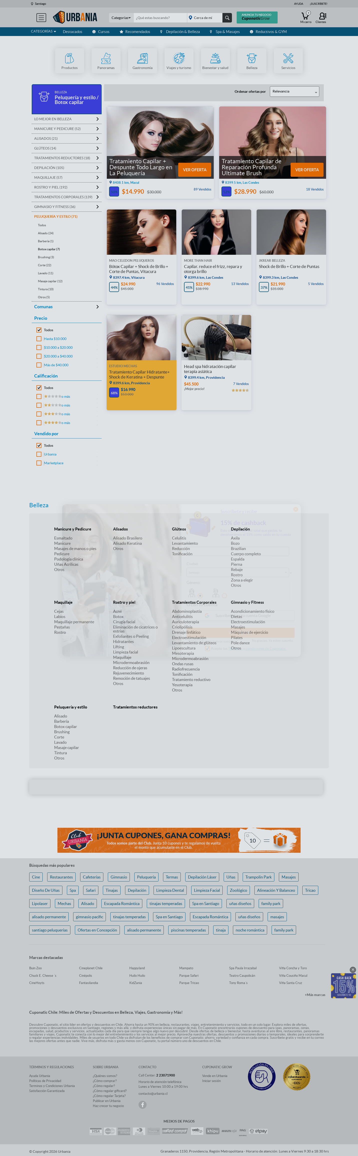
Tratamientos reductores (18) (62, 158)
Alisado (60, 716)
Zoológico (238, 890)
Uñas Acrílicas (66, 564)
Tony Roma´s (238, 983)
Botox (118, 616)
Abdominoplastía (187, 611)
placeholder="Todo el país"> (208, 17)
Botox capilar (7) (49, 249)
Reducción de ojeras (130, 668)
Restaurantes (61, 877)
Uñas (230, 877)
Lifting (118, 646)
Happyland (137, 968)
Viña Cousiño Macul (293, 976)
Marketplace (53, 463)
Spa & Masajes (225, 32)
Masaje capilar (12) (50, 281)
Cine (36, 877)
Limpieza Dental (170, 890)
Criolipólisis (182, 627)
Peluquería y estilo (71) (55, 216)
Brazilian (238, 548)
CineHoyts (36, 983)
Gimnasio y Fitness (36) (54, 207)
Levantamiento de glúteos (194, 642)
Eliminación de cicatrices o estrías (135, 629)
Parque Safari (188, 976)
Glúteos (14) (45, 148)
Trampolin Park (258, 877)
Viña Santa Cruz (290, 983)
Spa (73, 890)
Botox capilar (65, 726)
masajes (277, 916)
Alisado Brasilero (127, 538)
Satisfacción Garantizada (47, 1091)
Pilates (237, 637)
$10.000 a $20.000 (58, 348)
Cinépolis (85, 976)
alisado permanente (49, 916)
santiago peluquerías (50, 930)
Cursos (101, 32)
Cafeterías (92, 877)
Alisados (120, 529)
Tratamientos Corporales (194, 602)
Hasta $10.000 (55, 339)
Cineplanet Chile (91, 968)
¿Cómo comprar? (105, 1081)
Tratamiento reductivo (191, 679)
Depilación (240, 529)
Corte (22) (44, 265)
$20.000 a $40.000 (58, 356)
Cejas (59, 611)
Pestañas (62, 627)
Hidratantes (123, 641)
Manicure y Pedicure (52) (57, 129)
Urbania (50, 454)
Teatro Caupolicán (242, 976)
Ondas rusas (182, 664)
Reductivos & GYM (268, 32)
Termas (172, 877)
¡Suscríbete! (319, 3)
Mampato (186, 968)
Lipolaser (40, 903)
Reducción (181, 548)
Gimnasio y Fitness (247, 602)
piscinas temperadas (188, 930)
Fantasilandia (88, 983)
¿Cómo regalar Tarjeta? (109, 1096)
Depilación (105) (49, 168)
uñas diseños (240, 903)
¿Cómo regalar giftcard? (110, 1091)
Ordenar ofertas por (250, 92)
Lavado (60, 742)
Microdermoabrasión (131, 662)
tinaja (221, 930)
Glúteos (179, 529)
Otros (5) (44, 297)
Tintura (60, 752)
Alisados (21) (46, 138)
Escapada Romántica (122, 903)
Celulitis (179, 538)
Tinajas (112, 890)
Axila (235, 538)
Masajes (238, 627)
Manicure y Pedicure (72, 529)
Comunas (43, 306)
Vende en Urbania (214, 1076)
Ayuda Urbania (39, 1076)
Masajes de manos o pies (75, 548)
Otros (59, 569)
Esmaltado (63, 538)
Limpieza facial (125, 652)
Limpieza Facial (207, 890)
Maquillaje (63, 602)
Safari (91, 890)
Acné (117, 611)
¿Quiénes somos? (105, 1076)
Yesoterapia (182, 684)
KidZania (135, 983)
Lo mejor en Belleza (53, 119)
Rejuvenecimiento (128, 673)
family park (270, 903)
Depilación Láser (202, 877)
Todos (42, 225)
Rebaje (237, 569)
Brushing (62, 732)
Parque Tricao (189, 983)
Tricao (310, 890)
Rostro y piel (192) (50, 187)
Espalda (237, 559)
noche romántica (250, 930)
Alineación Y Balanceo (276, 890)
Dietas (236, 616)
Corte (59, 737)
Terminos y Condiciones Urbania (52, 1086)
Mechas (64, 903)
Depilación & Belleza (180, 32)
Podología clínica (68, 559)
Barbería (61, 721)
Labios (59, 616)
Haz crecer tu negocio (108, 1106)
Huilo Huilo (137, 976)
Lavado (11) (45, 273)
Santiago (40, 3)
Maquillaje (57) (48, 178)
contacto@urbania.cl (153, 1094)
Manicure (62, 543)
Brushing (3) (46, 257)
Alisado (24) (46, 233)
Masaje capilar (66, 747)
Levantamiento (185, 543)
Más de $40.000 (56, 365)
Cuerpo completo (246, 554)
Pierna (236, 564)
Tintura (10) (46, 289)
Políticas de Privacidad (45, 1081)
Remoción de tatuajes (131, 678)
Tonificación (182, 554)
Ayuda (298, 3)
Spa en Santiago (205, 903)
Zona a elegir (242, 580)
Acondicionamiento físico (252, 611)
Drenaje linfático (186, 632)
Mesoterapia (183, 653)
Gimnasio (119, 877)
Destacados (72, 32)
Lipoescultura (183, 648)
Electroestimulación (189, 637)
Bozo (235, 543)
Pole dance (240, 642)
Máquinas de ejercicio (249, 632)
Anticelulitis (182, 616)
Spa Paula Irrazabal (243, 968)
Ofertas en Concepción (97, 930)
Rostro (237, 574)
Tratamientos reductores (135, 707)
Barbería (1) (46, 241)
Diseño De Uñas (46, 890)
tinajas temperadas (166, 903)
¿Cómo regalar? (104, 1086)
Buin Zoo (35, 968)
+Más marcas (315, 995)
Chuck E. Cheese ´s (42, 976)
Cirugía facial (124, 622)
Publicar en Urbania (107, 1101)
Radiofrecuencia (186, 669)
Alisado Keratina (127, 543)
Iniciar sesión (211, 1081)
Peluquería (146, 877)
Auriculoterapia (185, 622)
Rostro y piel (124, 602)
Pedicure (61, 554)
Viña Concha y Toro (293, 968)
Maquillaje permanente (74, 622)
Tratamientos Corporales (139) (63, 197)
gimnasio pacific (89, 916)
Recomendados (135, 32)
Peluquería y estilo (70, 707)
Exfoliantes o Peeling (131, 636)
